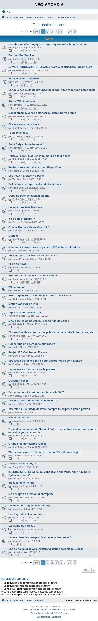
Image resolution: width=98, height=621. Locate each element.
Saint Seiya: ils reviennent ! (26, 144)
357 (27, 162)
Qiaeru (63, 613)
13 (26, 61)
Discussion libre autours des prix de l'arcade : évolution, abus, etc (51, 332)
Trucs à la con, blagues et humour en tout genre (39, 155)
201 (38, 242)
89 (35, 107)
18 (22, 202)
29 (26, 73)
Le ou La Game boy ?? (22, 463)
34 (35, 213)
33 (30, 213)
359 (38, 162)
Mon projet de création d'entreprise (31, 494)
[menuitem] (6, 11)
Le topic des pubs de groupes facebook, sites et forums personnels (52, 89)
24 (30, 375)
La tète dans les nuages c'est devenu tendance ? (39, 537)
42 (26, 532)
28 (22, 73)
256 (22, 282)
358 (33, 162)
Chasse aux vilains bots (23, 124)
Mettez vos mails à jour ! (24, 304)
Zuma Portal (54, 607)
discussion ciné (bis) (21, 482)
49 (26, 190)
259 (38, 282)
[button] (36, 31)
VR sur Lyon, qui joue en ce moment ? (33, 255)
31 (35, 73)
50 (30, 190)
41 (22, 532)
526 (38, 119)
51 (35, 190)
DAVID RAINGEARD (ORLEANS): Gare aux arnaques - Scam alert (50, 66)
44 (26, 520)
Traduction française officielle (44, 613)
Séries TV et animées (22, 101)
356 (22, 162)
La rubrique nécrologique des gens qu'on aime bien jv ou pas (47, 44)
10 (25, 96)
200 (33, 242)
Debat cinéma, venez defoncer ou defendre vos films (42, 113)
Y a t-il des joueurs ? (21, 218)
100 (35, 50)
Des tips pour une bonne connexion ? (32, 400)
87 (26, 107)
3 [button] (52, 31)
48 (22, 190)
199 (27, 242)
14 (30, 61)
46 (35, 520)
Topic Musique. (18, 132)
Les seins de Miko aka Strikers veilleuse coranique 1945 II (45, 548)
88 (30, 107)
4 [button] (56, 31)
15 (35, 61)
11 (29, 96)
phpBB (40, 609)
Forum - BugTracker (21, 55)
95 (26, 150)
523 (22, 119)
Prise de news (17, 264)
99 (30, 50)
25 (35, 375)
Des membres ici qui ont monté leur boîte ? (36, 392)
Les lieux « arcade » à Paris (26, 175)
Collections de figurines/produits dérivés (34, 184)
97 (22, 50)
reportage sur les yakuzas (25, 312)
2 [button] (47, 31)
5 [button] (61, 31)
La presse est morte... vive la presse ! (32, 369)
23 (26, 375)
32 (26, 213)
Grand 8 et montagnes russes (27, 443)
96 (30, 150)
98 (26, 50)
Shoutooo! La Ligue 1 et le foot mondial (33, 275)
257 (27, 282)
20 (30, 202)
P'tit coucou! (16, 287)
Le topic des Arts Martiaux (25, 207)
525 (33, 119)
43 (22, 520)
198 (22, 242)
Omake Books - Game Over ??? (28, 227)
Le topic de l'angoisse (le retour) (29, 505)
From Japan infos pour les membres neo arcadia (39, 295)
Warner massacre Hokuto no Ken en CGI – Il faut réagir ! (44, 452)
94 (22, 150)
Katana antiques (18, 417)
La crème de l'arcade (21, 525)
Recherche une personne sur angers (31, 343)
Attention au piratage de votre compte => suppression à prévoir (49, 409)
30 (30, 73)
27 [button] (69, 31)
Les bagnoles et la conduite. (26, 514)
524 (27, 119)
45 (30, 520)
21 (35, 202)
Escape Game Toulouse (23, 78)
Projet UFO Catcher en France (27, 352)
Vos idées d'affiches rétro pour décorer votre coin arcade (45, 360)
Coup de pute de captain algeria (28, 195)
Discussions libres (48, 24)
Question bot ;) (18, 380)
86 (22, 107)
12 (22, 61)
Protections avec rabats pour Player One (34, 167)
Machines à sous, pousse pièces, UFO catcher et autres (44, 247)
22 (22, 375)
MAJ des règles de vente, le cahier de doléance (38, 320)
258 (33, 282)
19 (26, 202)
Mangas (13, 235)
